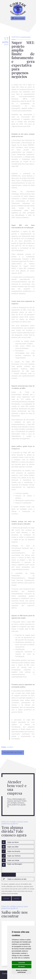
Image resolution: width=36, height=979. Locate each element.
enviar (6, 898)
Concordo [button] (21, 962)
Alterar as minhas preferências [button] (21, 971)
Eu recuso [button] (21, 966)
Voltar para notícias (12, 752)
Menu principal (18, 18)
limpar (16, 898)
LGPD (25, 889)
